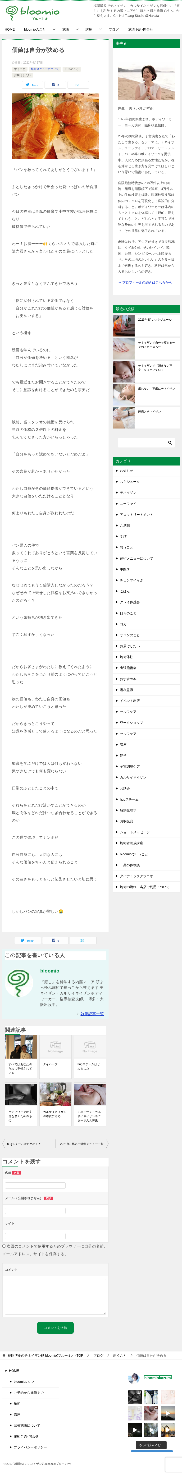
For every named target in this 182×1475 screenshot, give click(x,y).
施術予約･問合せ (140, 29)
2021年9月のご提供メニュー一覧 (82, 1144)
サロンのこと (130, 635)
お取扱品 (126, 821)
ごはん (125, 591)
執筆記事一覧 (92, 1014)
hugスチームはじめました (88, 1066)
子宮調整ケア (130, 766)
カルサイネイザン (133, 777)
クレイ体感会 (130, 602)
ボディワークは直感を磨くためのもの (20, 1116)
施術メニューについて (45, 69)
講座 (89, 29)
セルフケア (128, 712)
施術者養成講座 (131, 843)
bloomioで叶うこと (134, 854)
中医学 (125, 569)
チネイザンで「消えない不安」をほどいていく (155, 368)
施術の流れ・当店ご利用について (145, 887)
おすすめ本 (128, 679)
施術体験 (126, 657)
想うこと (19, 69)
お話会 (125, 788)
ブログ (114, 29)
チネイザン (128, 492)
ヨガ (123, 624)
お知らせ (126, 471)
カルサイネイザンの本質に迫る (55, 1114)
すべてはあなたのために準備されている (20, 1068)
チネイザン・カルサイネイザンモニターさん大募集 (89, 1116)
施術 (65, 29)
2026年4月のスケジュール (155, 319)
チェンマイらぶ (131, 580)
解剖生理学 (128, 810)
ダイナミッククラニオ (136, 876)
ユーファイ (128, 504)
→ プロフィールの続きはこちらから (145, 282)
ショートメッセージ (135, 832)
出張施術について (27, 1425)
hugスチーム (129, 799)
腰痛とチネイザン (149, 411)
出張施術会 (128, 668)
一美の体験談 (130, 865)
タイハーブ (50, 1064)
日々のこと (72, 69)
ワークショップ (131, 722)
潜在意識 (126, 690)
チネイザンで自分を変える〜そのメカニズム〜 (156, 345)
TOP (45, 1355)
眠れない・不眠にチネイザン (156, 388)
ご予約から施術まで (29, 1393)
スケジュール (130, 482)
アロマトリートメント (136, 514)
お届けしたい (22, 75)
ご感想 (125, 525)
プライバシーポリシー (30, 1447)
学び (123, 536)
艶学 (123, 755)
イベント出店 (130, 701)
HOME (10, 29)
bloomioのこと (35, 29)
